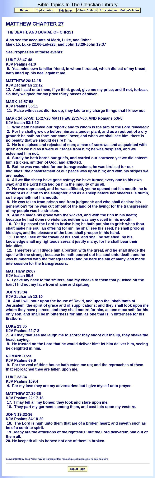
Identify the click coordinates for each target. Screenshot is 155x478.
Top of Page (77, 468)
